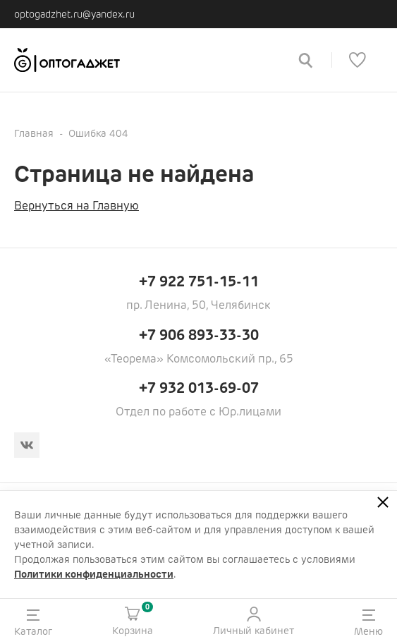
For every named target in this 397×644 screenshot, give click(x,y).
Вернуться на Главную (76, 205)
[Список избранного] (357, 60)
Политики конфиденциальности (93, 574)
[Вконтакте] (26, 445)
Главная (34, 133)
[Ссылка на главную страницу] (146, 60)
